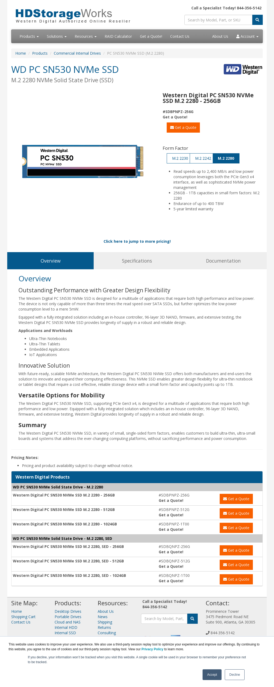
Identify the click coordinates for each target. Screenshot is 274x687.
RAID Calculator (118, 36)
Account (247, 36)
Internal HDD (66, 627)
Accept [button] (212, 675)
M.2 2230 (180, 158)
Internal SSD (65, 632)
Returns (104, 627)
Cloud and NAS (68, 622)
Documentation (223, 260)
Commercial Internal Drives (77, 53)
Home (20, 53)
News (103, 616)
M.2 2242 (203, 158)
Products (29, 36)
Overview (50, 260)
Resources (86, 36)
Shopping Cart (23, 616)
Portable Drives (68, 616)
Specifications (137, 260)
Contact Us (179, 36)
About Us (220, 36)
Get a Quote (183, 127)
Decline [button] (234, 675)
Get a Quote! (151, 36)
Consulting (107, 632)
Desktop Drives (68, 611)
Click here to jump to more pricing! (137, 241)
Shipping (105, 622)
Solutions (57, 36)
